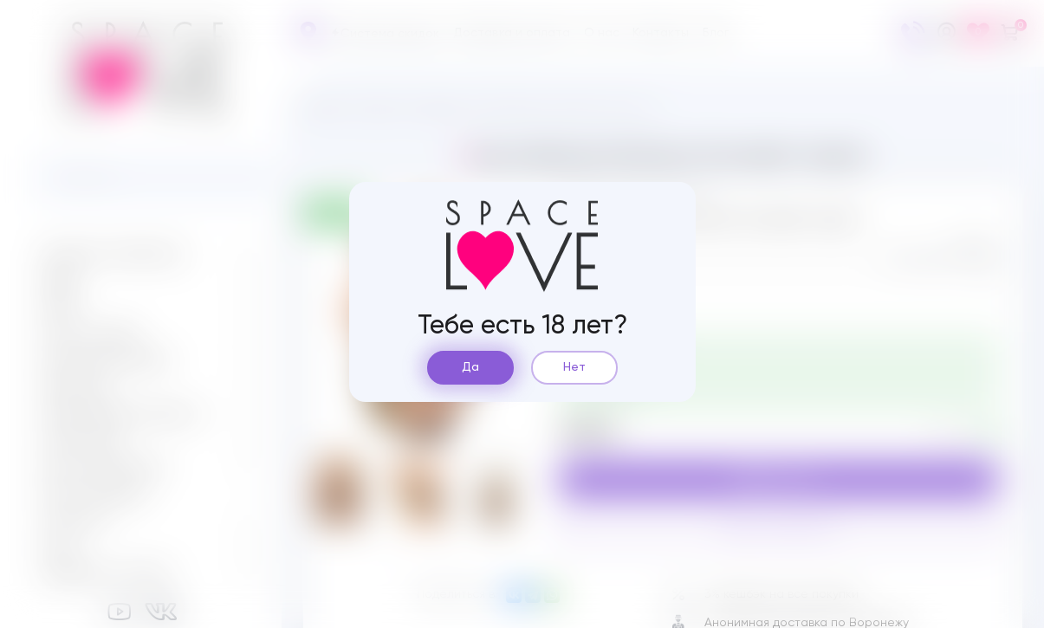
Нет (574, 367)
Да (470, 367)
